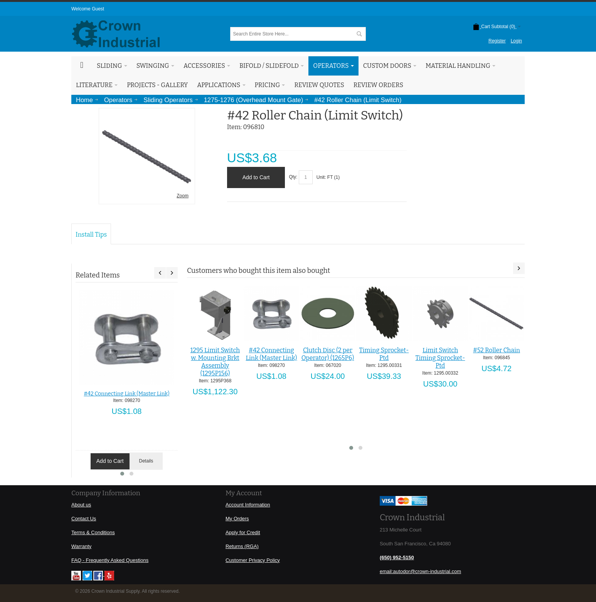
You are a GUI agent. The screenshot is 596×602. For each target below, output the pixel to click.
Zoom (183, 195)
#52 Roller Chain (496, 350)
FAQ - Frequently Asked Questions (109, 560)
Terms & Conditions (93, 532)
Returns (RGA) (242, 546)
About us (81, 505)
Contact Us (83, 518)
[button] (122, 474)
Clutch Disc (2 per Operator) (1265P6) (327, 354)
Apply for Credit (243, 532)
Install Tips (91, 234)
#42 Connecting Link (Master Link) (126, 393)
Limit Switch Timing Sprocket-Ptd (440, 357)
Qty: (293, 177)
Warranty (81, 546)
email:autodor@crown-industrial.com (420, 571)
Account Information (248, 505)
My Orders (237, 518)
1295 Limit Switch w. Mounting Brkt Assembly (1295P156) (215, 361)
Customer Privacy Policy (253, 560)
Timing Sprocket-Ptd (384, 354)
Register (497, 41)
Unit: (322, 177)
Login (516, 41)
